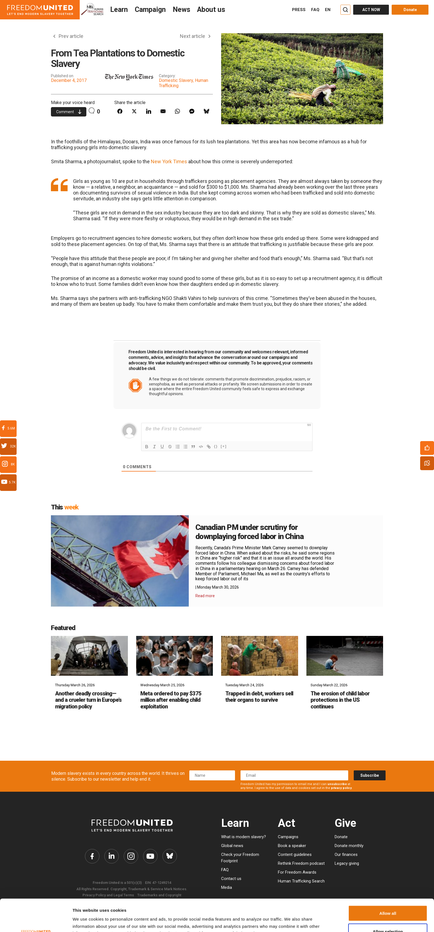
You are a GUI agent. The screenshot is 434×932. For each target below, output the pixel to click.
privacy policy (341, 788)
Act (286, 823)
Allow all (387, 881)
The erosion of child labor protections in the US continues (340, 700)
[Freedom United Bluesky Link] (169, 856)
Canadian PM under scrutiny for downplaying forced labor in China (249, 532)
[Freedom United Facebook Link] (92, 856)
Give (345, 823)
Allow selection (388, 899)
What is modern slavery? (243, 836)
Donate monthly (349, 845)
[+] (224, 446)
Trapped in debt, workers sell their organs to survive (259, 696)
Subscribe (369, 775)
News (181, 10)
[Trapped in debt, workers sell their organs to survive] (259, 655)
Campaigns (288, 836)
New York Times (169, 161)
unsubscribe (337, 784)
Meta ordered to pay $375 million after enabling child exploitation (171, 700)
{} (216, 446)
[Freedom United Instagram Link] (131, 856)
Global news (232, 845)
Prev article (68, 36)
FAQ (315, 9)
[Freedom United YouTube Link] (150, 856)
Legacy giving (347, 863)
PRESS (299, 9)
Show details (283, 919)
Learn (119, 10)
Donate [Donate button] (410, 9)
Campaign (150, 10)
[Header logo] (40, 9)
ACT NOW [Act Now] (371, 9)
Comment (68, 112)
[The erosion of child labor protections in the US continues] (344, 655)
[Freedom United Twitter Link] (111, 856)
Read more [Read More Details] (205, 596)
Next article (195, 36)
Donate (341, 836)
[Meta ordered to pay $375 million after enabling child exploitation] (174, 655)
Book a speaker (292, 845)
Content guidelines (295, 854)
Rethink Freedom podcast (301, 863)
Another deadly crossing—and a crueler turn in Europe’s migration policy (88, 700)
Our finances (346, 854)
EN (327, 9)
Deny (388, 917)
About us (211, 10)
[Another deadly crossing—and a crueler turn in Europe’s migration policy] (89, 655)
